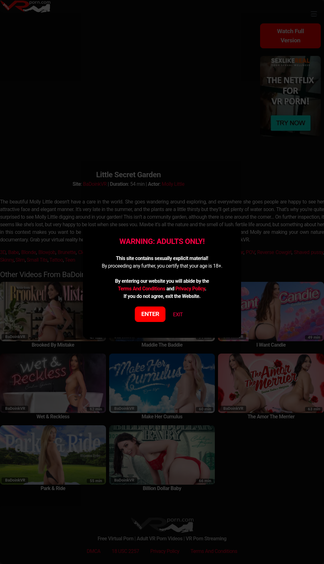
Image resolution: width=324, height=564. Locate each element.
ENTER (150, 314)
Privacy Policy (190, 289)
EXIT (178, 315)
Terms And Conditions (141, 289)
